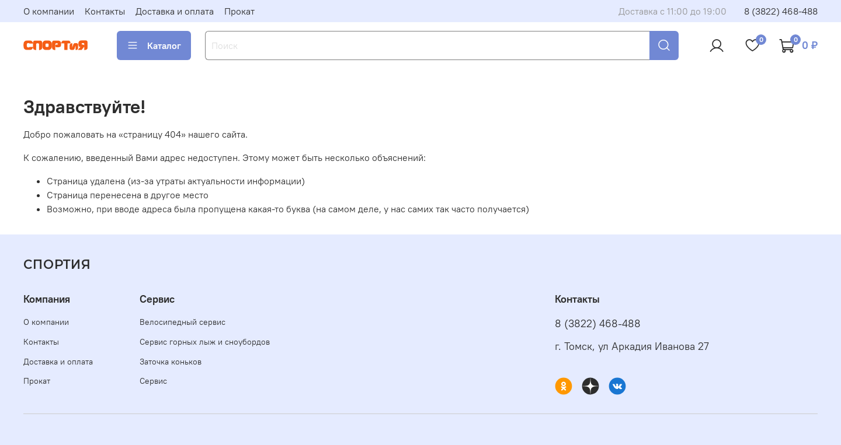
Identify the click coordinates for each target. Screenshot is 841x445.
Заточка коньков (170, 361)
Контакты (105, 11)
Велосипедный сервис (182, 322)
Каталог (154, 45)
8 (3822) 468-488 (781, 11)
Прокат (239, 11)
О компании (48, 11)
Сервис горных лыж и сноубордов (205, 342)
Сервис (153, 381)
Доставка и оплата (174, 11)
